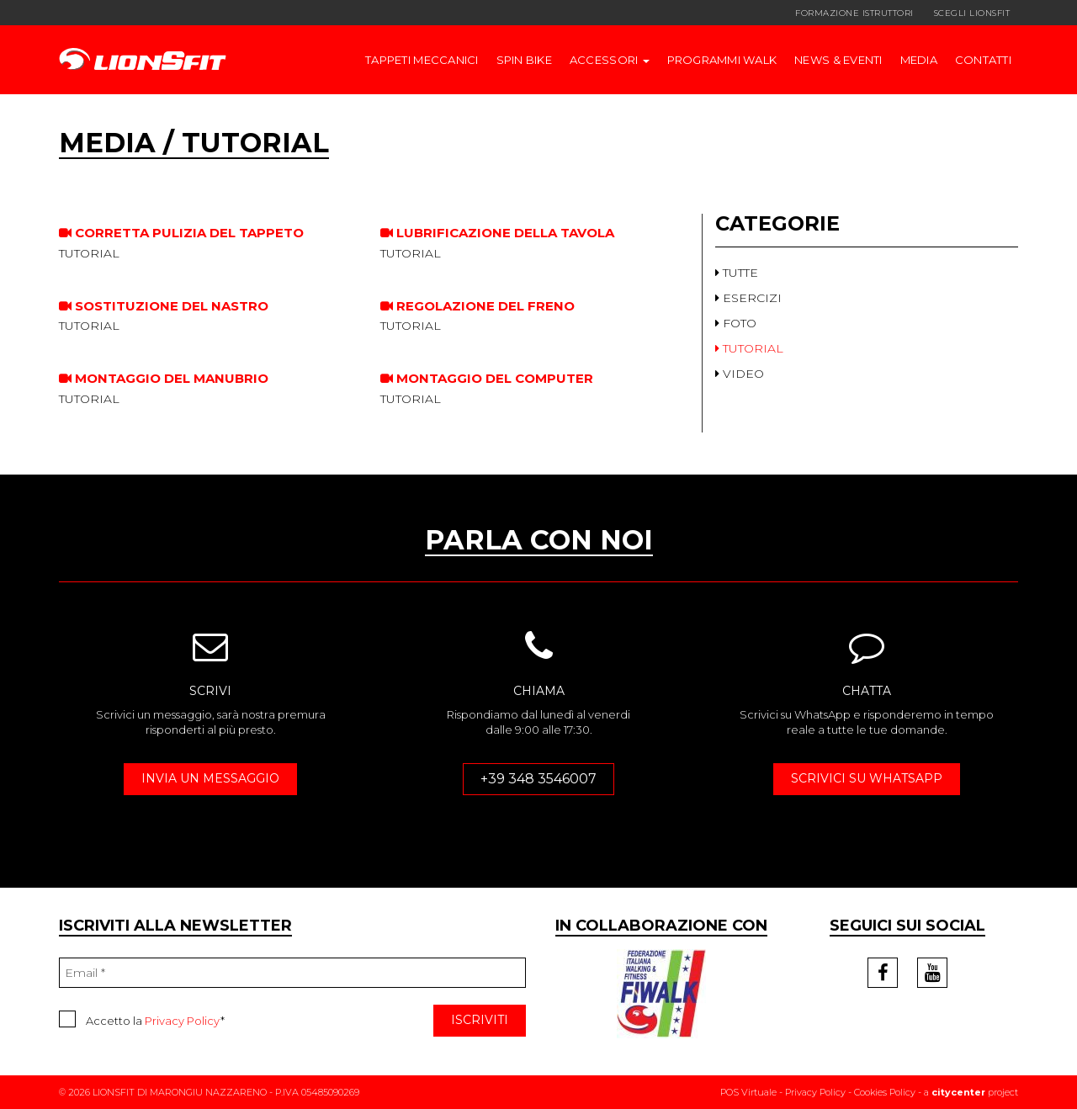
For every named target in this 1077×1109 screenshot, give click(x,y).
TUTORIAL (749, 348)
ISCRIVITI (479, 1019)
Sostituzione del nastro (163, 306)
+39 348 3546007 (538, 779)
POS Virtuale (748, 1092)
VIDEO (739, 373)
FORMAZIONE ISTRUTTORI (854, 13)
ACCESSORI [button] (610, 59)
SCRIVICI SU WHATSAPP (866, 778)
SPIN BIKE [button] (524, 59)
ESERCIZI (748, 297)
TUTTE (736, 272)
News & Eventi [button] (838, 59)
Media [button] (918, 59)
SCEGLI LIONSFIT (972, 13)
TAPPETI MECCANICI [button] (421, 59)
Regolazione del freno (477, 306)
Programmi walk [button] (722, 59)
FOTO (735, 323)
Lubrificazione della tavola (497, 233)
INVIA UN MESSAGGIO (210, 778)
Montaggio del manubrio (163, 378)
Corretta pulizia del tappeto (181, 233)
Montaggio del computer (486, 378)
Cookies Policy (884, 1092)
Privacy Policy (182, 1020)
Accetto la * (142, 1019)
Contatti (983, 59)
